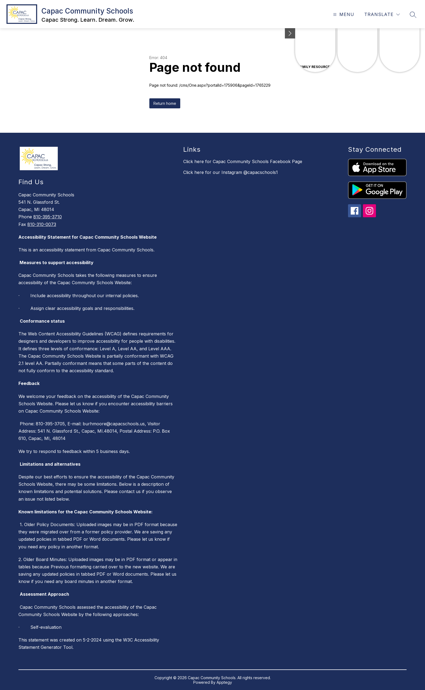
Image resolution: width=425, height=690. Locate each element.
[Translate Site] (382, 14)
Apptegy (224, 682)
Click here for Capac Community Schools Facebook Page (242, 161)
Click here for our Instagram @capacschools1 (230, 172)
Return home (164, 103)
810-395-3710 (47, 216)
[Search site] (413, 14)
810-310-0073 (41, 224)
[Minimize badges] (290, 33)
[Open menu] (343, 14)
